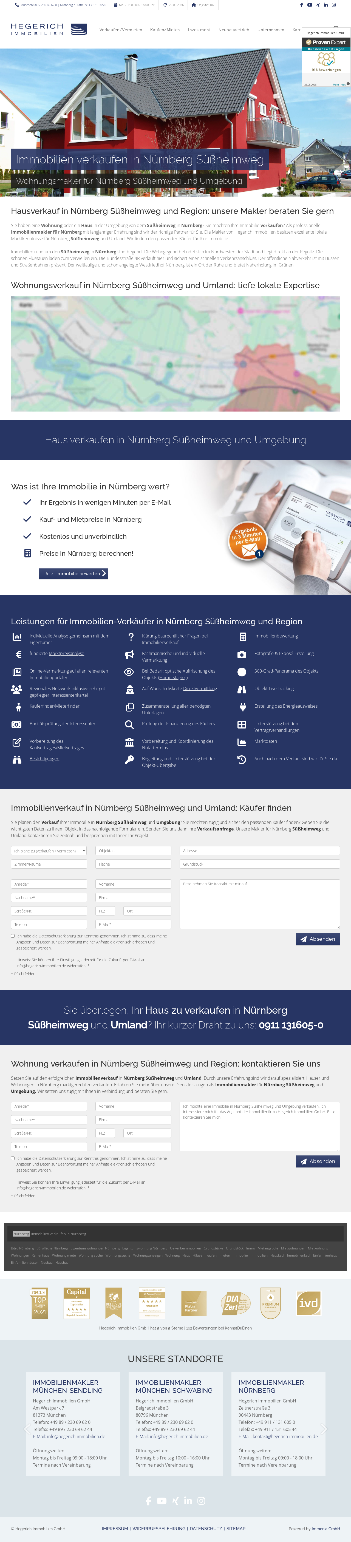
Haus (186, 1255)
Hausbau (62, 1262)
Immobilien (259, 1255)
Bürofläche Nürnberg (52, 1248)
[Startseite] (49, 29)
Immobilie (240, 1255)
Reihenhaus (40, 1255)
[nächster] (324, 1429)
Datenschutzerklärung (57, 936)
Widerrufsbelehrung (158, 1528)
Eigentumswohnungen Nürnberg (95, 1248)
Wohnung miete (64, 1255)
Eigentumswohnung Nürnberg (144, 1248)
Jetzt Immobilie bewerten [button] (72, 573)
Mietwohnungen (293, 1248)
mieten (224, 1255)
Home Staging (172, 677)
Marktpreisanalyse (66, 653)
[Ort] (147, 910)
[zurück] (27, 1429)
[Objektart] (133, 850)
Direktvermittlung (200, 688)
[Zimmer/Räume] (49, 864)
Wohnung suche (91, 1255)
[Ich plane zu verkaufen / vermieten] (49, 850)
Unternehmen (270, 30)
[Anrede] (49, 884)
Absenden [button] (323, 939)
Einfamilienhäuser (24, 1262)
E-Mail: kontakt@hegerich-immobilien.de (278, 1436)
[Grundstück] (260, 864)
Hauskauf (277, 1255)
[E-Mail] (133, 924)
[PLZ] (105, 910)
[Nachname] (49, 897)
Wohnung (172, 1255)
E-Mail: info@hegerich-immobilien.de (69, 1436)
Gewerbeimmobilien (185, 1248)
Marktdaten (265, 741)
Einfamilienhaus (325, 1255)
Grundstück (235, 1248)
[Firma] (133, 897)
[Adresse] (260, 850)
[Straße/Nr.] (49, 910)
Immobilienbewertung (276, 636)
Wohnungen (20, 1255)
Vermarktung (154, 660)
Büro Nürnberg (22, 1248)
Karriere (300, 30)
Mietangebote (268, 1248)
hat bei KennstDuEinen (175, 1328)
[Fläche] (133, 864)
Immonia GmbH (326, 1529)
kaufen (211, 1255)
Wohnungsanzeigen (148, 1255)
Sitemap (236, 1528)
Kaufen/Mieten (165, 30)
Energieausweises (300, 706)
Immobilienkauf (298, 1255)
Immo (250, 1248)
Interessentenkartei (69, 695)
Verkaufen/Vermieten (121, 30)
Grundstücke (213, 1248)
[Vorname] (133, 884)
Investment (199, 30)
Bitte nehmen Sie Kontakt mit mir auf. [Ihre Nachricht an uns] (260, 904)
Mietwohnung (318, 1248)
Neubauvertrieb (234, 30)
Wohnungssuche (118, 1255)
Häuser (198, 1255)
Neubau (47, 1262)
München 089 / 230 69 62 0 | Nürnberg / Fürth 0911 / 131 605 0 (63, 5)
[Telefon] (49, 924)
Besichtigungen (44, 759)
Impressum (115, 1528)
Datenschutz (206, 1528)
